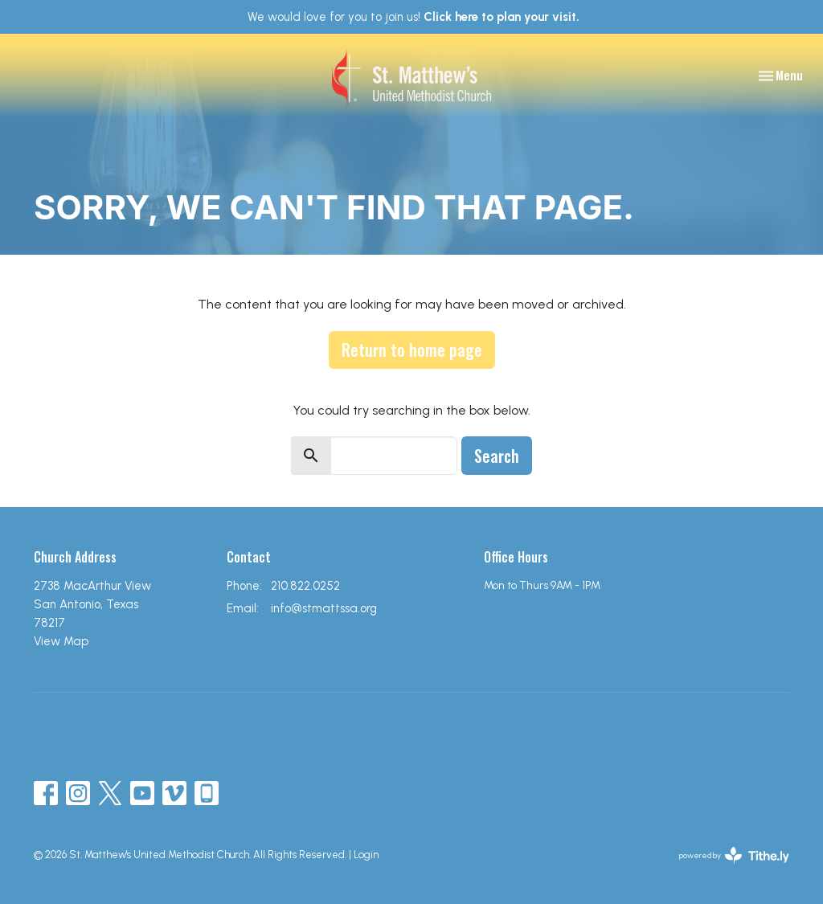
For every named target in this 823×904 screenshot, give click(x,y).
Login (366, 855)
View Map (61, 641)
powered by (734, 855)
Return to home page (412, 349)
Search (496, 456)
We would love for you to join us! (413, 17)
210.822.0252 (305, 586)
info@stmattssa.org (324, 608)
